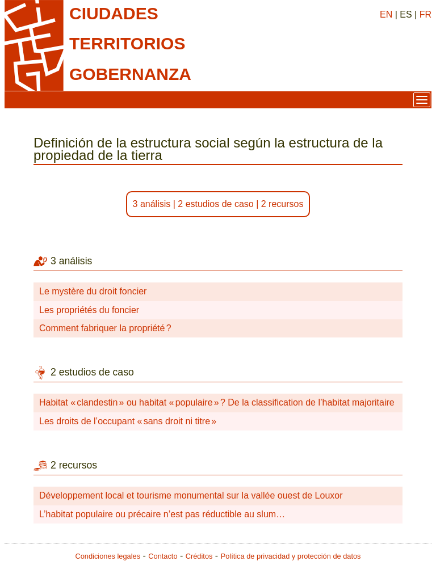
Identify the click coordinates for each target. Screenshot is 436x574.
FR (425, 14)
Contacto (162, 556)
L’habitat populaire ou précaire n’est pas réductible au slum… (162, 514)
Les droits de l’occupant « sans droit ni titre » (127, 421)
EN (386, 14)
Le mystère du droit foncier (92, 291)
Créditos (199, 556)
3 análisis (152, 204)
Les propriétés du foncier (89, 310)
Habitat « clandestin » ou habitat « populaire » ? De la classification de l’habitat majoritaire (217, 402)
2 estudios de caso (215, 204)
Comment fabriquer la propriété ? (105, 328)
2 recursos (282, 204)
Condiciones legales (108, 556)
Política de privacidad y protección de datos (291, 556)
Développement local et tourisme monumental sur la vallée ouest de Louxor (191, 495)
